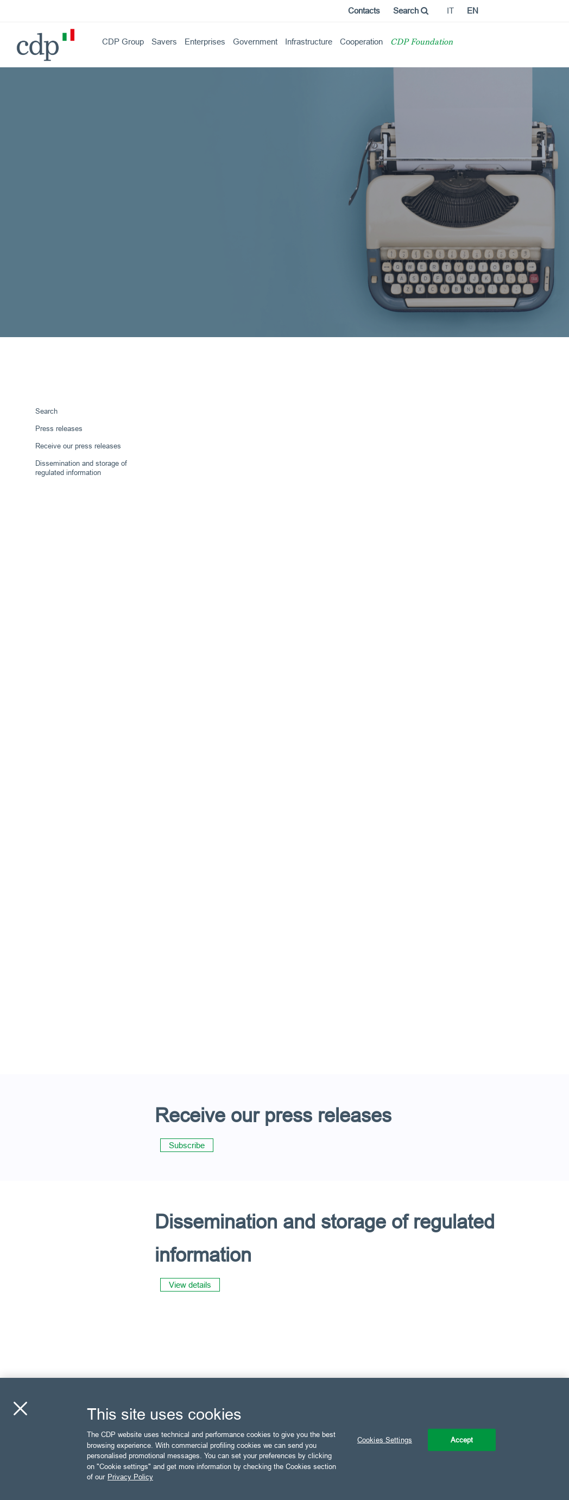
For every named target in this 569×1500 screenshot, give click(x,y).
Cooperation (361, 41)
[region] (284, 1439)
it (450, 10)
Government (255, 41)
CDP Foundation (421, 43)
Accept (462, 1439)
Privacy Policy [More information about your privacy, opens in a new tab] (130, 1476)
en (472, 10)
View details (190, 1284)
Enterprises (205, 41)
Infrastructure (308, 41)
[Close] (20, 1408)
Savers (164, 41)
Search (410, 10)
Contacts (364, 10)
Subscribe (187, 1145)
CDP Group (123, 41)
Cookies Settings (384, 1439)
